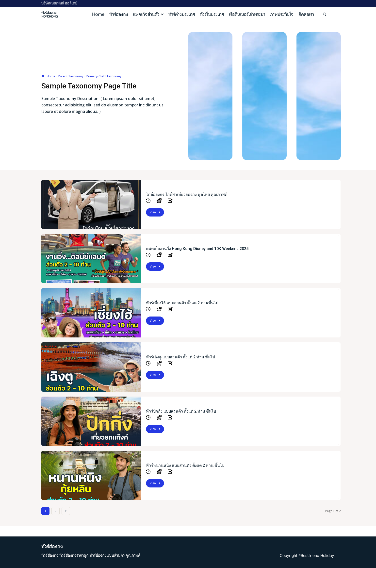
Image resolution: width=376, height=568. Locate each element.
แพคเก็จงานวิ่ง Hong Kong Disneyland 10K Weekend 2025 (197, 248)
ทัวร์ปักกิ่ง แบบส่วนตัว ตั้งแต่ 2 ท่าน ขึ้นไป (181, 411)
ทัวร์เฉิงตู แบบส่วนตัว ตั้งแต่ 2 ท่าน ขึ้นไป (180, 357)
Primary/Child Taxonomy (103, 76)
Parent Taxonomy (70, 76)
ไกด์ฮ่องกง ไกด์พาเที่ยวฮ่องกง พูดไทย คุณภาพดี (186, 194)
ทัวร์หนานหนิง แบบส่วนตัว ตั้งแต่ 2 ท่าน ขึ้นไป (185, 465)
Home (51, 76)
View (155, 212)
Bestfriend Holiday (317, 555)
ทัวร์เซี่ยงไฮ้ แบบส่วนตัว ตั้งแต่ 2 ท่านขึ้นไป (182, 303)
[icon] (42, 76)
